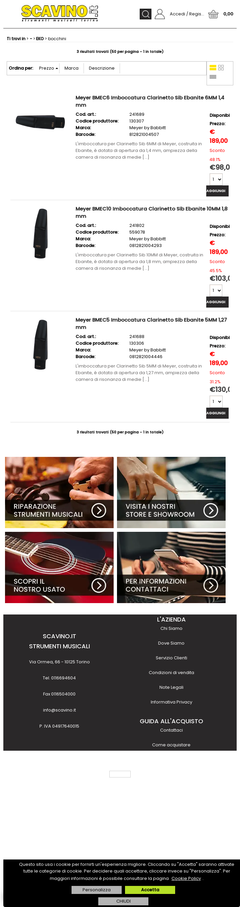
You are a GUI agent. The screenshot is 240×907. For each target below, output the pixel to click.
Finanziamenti (171, 789)
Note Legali (171, 687)
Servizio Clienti (171, 658)
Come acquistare (171, 745)
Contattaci (171, 730)
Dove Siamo (171, 643)
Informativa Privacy (171, 702)
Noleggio (171, 804)
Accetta (150, 890)
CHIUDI (123, 901)
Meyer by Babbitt (147, 128)
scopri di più (59, 851)
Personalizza (97, 890)
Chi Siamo (171, 628)
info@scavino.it (59, 710)
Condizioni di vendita (171, 672)
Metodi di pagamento (171, 759)
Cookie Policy (186, 878)
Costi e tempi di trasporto (171, 774)
